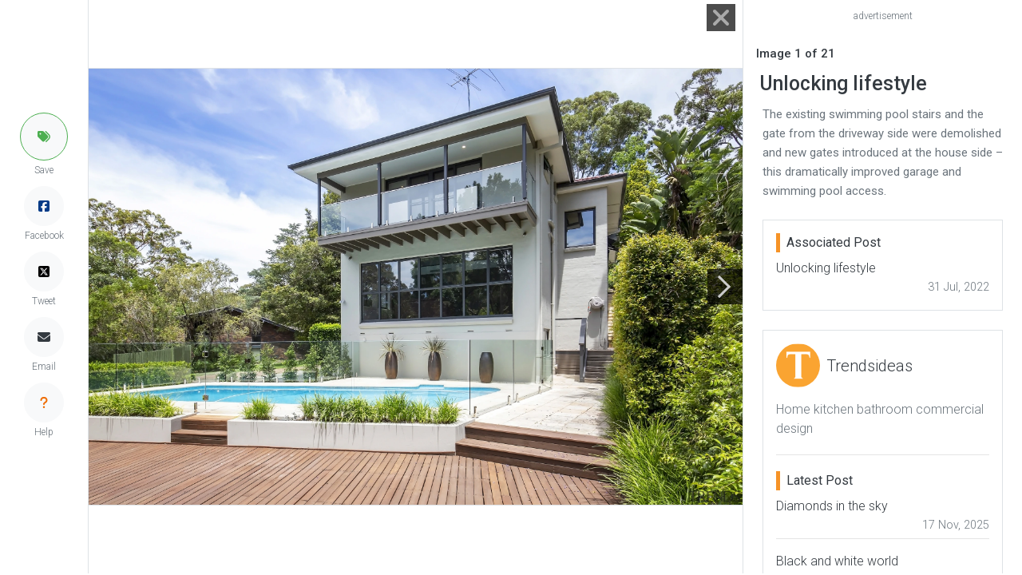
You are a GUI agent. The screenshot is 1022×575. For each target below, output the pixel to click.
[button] (44, 137)
